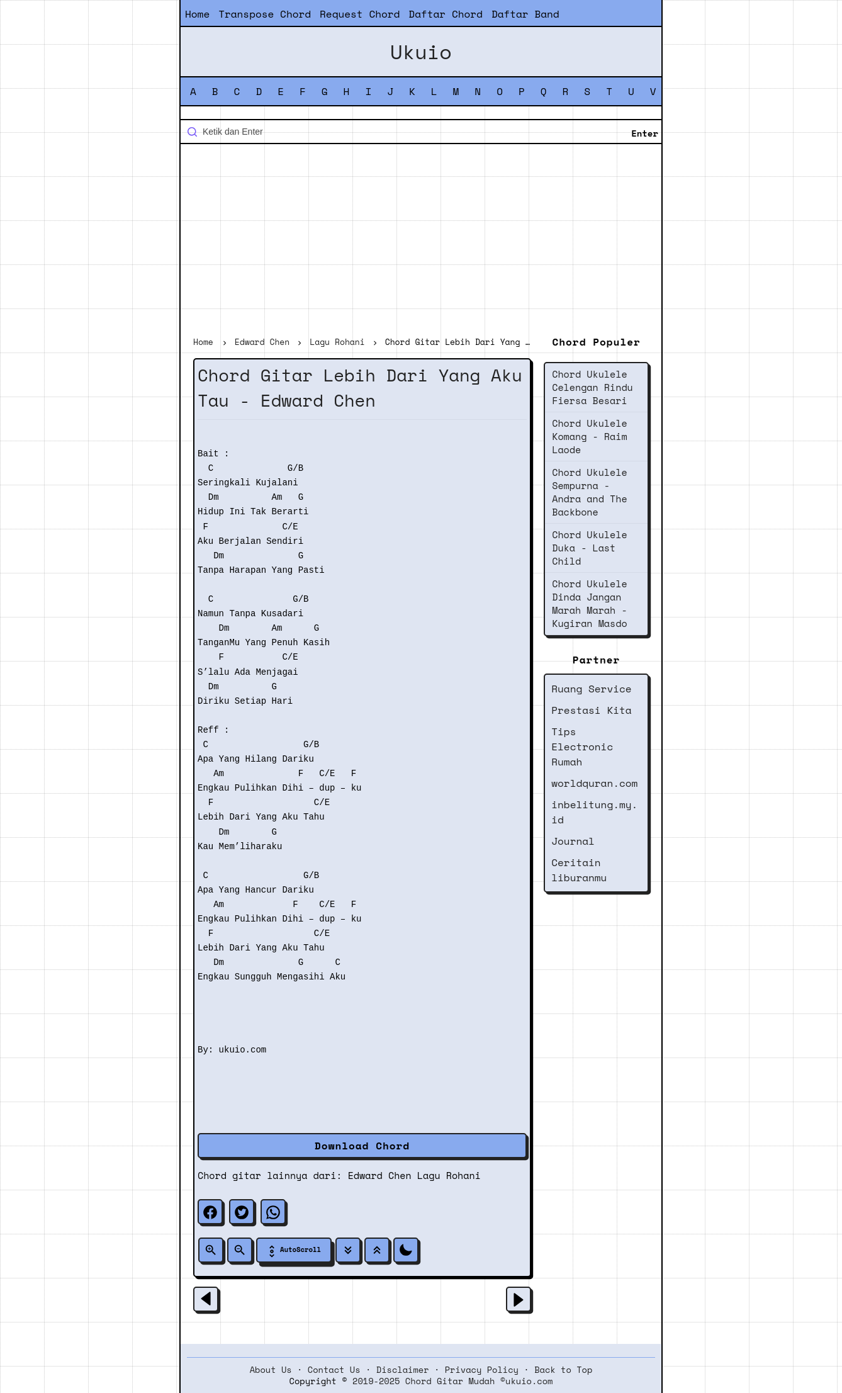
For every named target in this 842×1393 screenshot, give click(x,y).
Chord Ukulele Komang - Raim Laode (589, 436)
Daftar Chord (445, 13)
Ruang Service (591, 688)
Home (197, 13)
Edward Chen (380, 1175)
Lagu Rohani (449, 1175)
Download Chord (362, 1145)
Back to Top (563, 1369)
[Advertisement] (421, 242)
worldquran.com (594, 783)
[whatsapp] (273, 1211)
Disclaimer (402, 1369)
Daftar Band (525, 13)
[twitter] (241, 1211)
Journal (573, 841)
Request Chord (360, 13)
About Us (271, 1369)
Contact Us (334, 1369)
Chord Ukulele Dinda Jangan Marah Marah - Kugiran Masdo (589, 603)
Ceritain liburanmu (579, 870)
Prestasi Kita (591, 710)
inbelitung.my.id (594, 812)
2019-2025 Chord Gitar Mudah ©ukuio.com (452, 1381)
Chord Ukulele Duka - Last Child (589, 547)
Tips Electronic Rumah (582, 746)
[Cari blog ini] (421, 131)
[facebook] (210, 1211)
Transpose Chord (264, 13)
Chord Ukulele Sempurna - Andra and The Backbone (589, 492)
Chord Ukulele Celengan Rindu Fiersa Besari (592, 387)
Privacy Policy (482, 1369)
